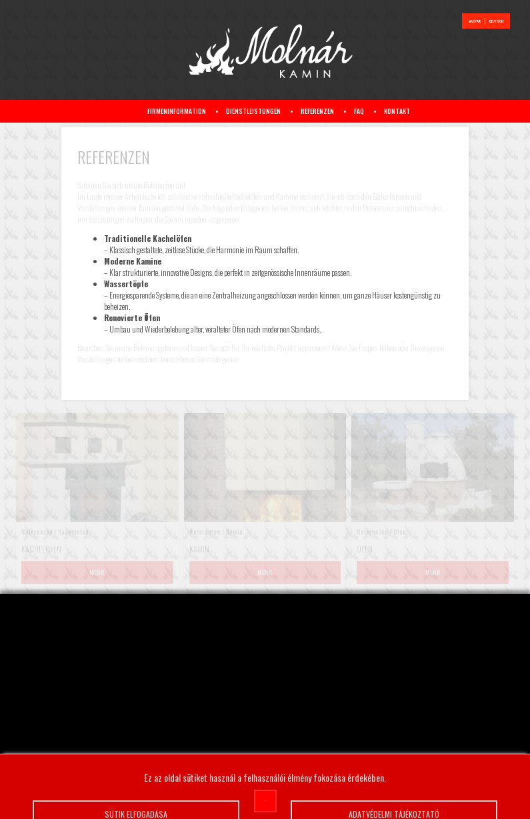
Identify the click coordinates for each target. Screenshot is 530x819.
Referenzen (317, 111)
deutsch (496, 21)
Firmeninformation (176, 111)
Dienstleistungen (253, 111)
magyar (475, 21)
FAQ (359, 111)
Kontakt (397, 111)
